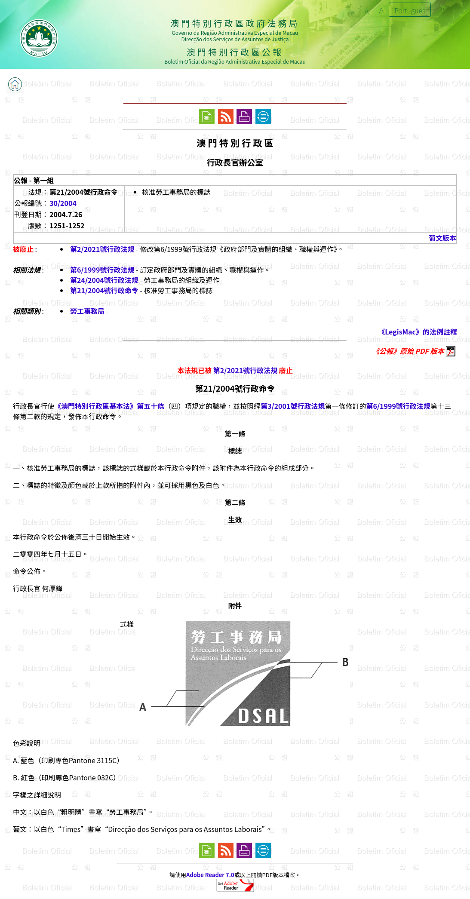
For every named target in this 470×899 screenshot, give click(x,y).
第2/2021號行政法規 (102, 249)
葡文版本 (442, 238)
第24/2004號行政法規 (104, 280)
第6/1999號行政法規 (102, 269)
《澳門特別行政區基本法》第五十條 (109, 406)
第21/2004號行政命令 (104, 290)
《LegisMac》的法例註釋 (417, 331)
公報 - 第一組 (34, 180)
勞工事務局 (87, 311)
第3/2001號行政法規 (293, 406)
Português (409, 10)
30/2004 (63, 203)
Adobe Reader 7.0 (210, 875)
